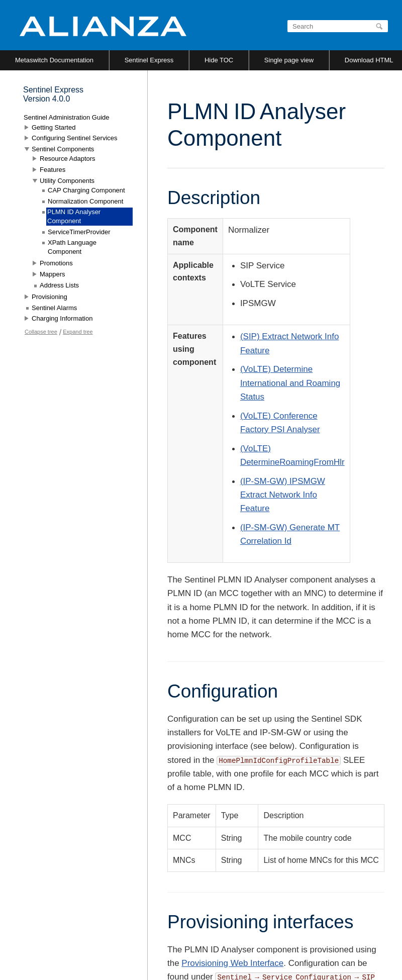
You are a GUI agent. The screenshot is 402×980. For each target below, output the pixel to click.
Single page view (289, 60)
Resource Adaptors (67, 158)
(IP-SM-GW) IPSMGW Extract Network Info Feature (282, 494)
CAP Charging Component (86, 190)
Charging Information (62, 318)
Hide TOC (219, 60)
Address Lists (59, 285)
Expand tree (77, 332)
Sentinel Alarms (54, 308)
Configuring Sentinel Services (75, 138)
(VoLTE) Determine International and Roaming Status (290, 382)
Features (52, 169)
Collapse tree (41, 332)
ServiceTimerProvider (79, 232)
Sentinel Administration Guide (67, 117)
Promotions (56, 263)
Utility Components (67, 180)
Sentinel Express (149, 60)
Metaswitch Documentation (54, 60)
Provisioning (49, 297)
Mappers (52, 274)
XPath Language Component (72, 247)
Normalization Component (85, 201)
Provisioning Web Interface (232, 963)
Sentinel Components (63, 149)
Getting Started (53, 127)
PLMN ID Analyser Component (73, 216)
